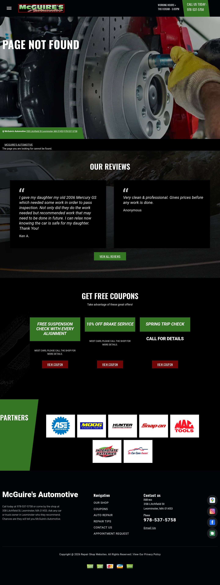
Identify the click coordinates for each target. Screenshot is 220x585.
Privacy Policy (152, 554)
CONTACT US (103, 527)
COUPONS (101, 509)
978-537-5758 (195, 9)
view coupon (55, 364)
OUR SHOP (101, 502)
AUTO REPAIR (103, 515)
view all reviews (110, 256)
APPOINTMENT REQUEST (111, 533)
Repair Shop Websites (94, 554)
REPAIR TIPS (102, 521)
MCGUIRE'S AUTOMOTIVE (19, 144)
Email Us (150, 527)
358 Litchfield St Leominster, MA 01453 (45, 131)
